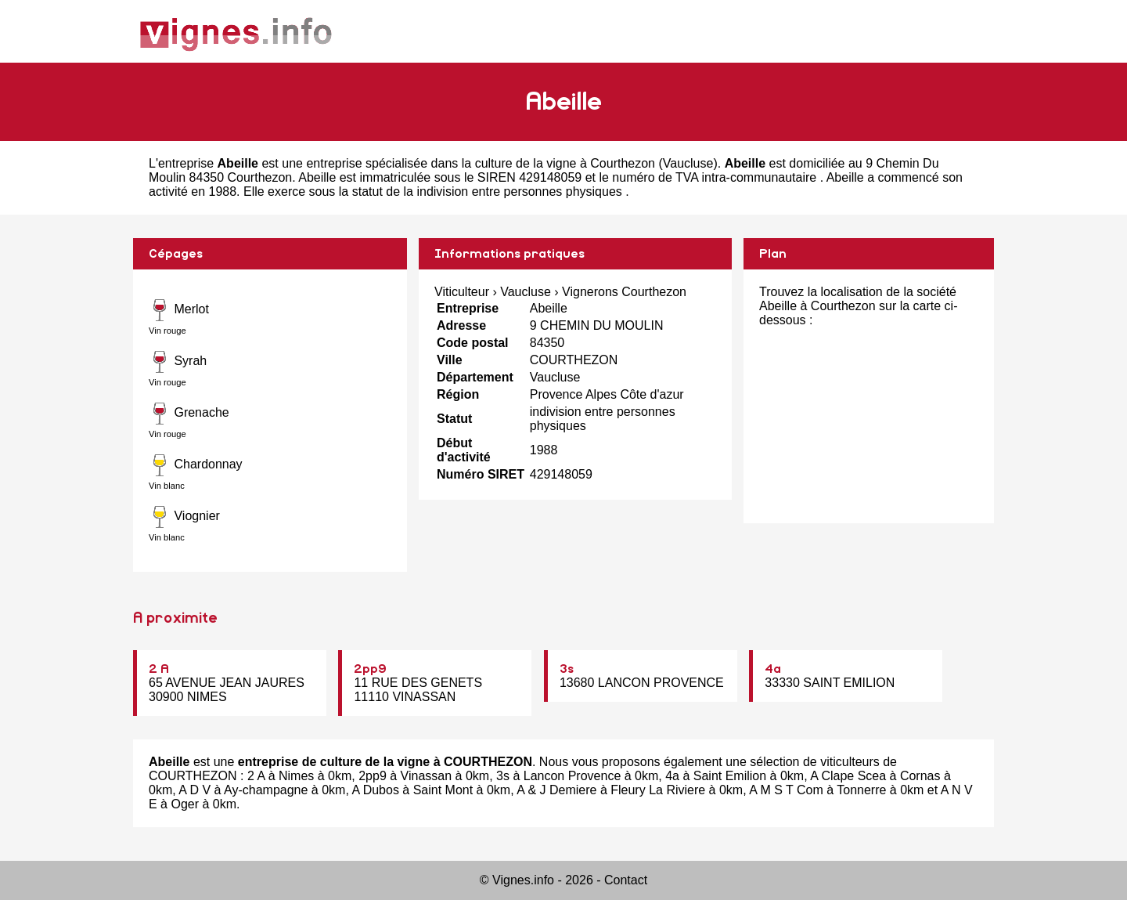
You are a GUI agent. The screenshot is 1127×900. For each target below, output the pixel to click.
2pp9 (370, 669)
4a (773, 669)
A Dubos (374, 790)
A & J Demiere (556, 790)
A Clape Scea (848, 776)
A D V (194, 790)
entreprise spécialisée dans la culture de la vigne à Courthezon (480, 163)
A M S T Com (786, 790)
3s (567, 669)
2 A (159, 669)
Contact (625, 880)
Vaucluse (688, 163)
